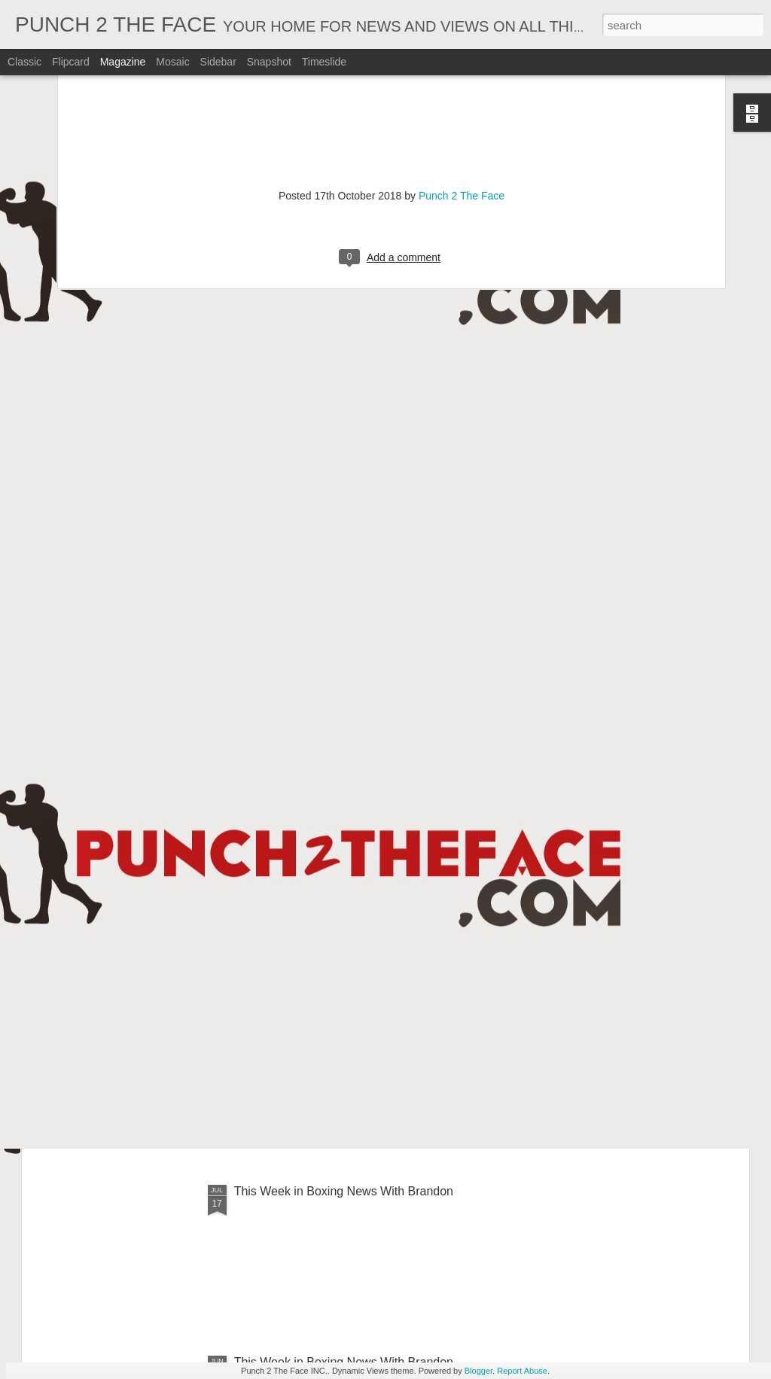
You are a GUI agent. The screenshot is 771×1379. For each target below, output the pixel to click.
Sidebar (218, 62)
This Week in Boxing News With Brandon (343, 1191)
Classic (24, 62)
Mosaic (172, 62)
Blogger (478, 1370)
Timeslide (324, 62)
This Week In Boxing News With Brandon (344, 849)
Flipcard (71, 62)
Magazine (123, 62)
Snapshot (269, 62)
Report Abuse (522, 1370)
